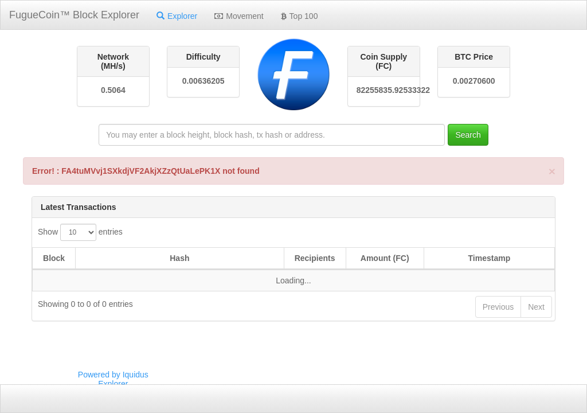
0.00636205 (203, 80)
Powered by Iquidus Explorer (113, 379)
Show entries (80, 232)
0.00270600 (474, 80)
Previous (498, 306)
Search (467, 134)
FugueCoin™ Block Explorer (74, 15)
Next (536, 306)
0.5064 (113, 90)
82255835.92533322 (384, 90)
